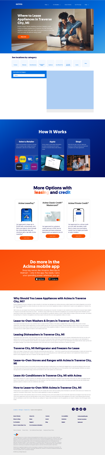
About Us (31, 416)
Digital (63, 422)
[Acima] (15, 434)
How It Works (16, 416)
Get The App (78, 4)
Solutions (64, 419)
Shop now (23, 37)
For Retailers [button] (56, 4)
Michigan (21, 409)
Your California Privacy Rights (36, 430)
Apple (40, 279)
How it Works (68, 4)
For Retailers (16, 422)
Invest (47, 419)
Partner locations (82, 419)
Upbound (80, 422)
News (30, 419)
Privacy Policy (25, 430)
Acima (19, 4)
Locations (15, 409)
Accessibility (65, 416)
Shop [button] (46, 4)
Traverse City (27, 409)
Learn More (26, 238)
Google (54, 279)
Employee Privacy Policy (48, 430)
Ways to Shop (16, 419)
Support (31, 422)
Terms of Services (17, 430)
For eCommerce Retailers (35, 425)
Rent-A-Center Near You (19, 425)
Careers (47, 416)
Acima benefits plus (83, 416)
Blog (47, 422)
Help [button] (86, 4)
